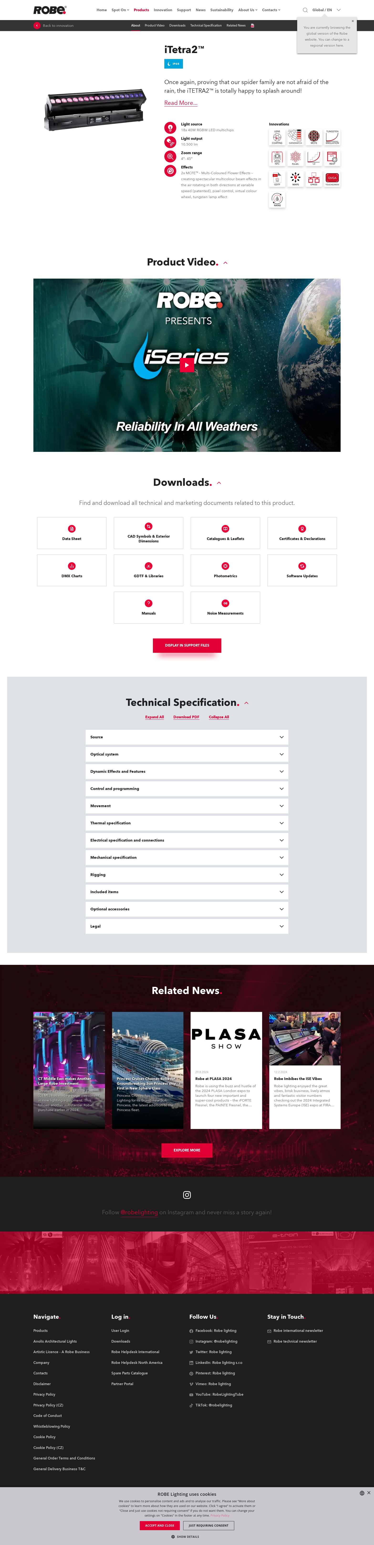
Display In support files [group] (187, 645)
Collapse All (219, 717)
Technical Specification (206, 25)
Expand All (154, 717)
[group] (64, 1342)
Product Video (155, 25)
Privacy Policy (220, 1515)
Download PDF (186, 717)
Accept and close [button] (159, 1525)
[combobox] (362, 1493)
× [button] (368, 1493)
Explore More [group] (187, 1150)
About (135, 25)
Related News (236, 25)
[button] (187, 1536)
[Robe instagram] (187, 1195)
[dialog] (187, 1516)
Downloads (177, 25)
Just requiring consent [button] (209, 1525)
